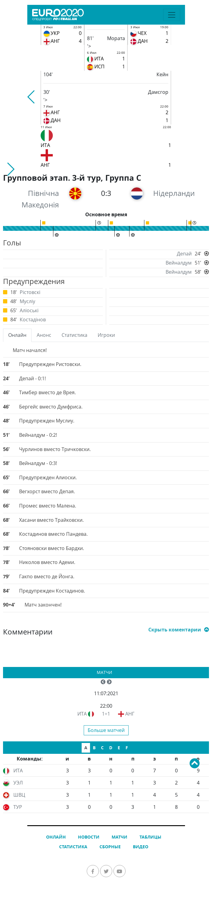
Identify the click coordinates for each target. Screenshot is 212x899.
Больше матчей (106, 730)
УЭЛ (18, 782)
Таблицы (150, 837)
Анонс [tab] (44, 335)
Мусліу (27, 301)
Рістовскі (30, 292)
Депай (184, 253)
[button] (31, 97)
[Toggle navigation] (171, 15)
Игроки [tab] (106, 335)
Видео (140, 846)
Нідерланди (174, 193)
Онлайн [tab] (17, 335)
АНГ (129, 713)
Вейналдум (179, 262)
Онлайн (56, 837)
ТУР (17, 807)
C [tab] (102, 747)
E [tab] (119, 747)
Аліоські (29, 310)
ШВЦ (19, 794)
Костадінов (33, 319)
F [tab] (127, 747)
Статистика (73, 846)
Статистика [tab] (74, 335)
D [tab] (110, 747)
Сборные (110, 846)
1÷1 (106, 713)
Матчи (104, 672)
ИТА (82, 713)
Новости (88, 837)
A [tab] (85, 747)
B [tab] (94, 747)
